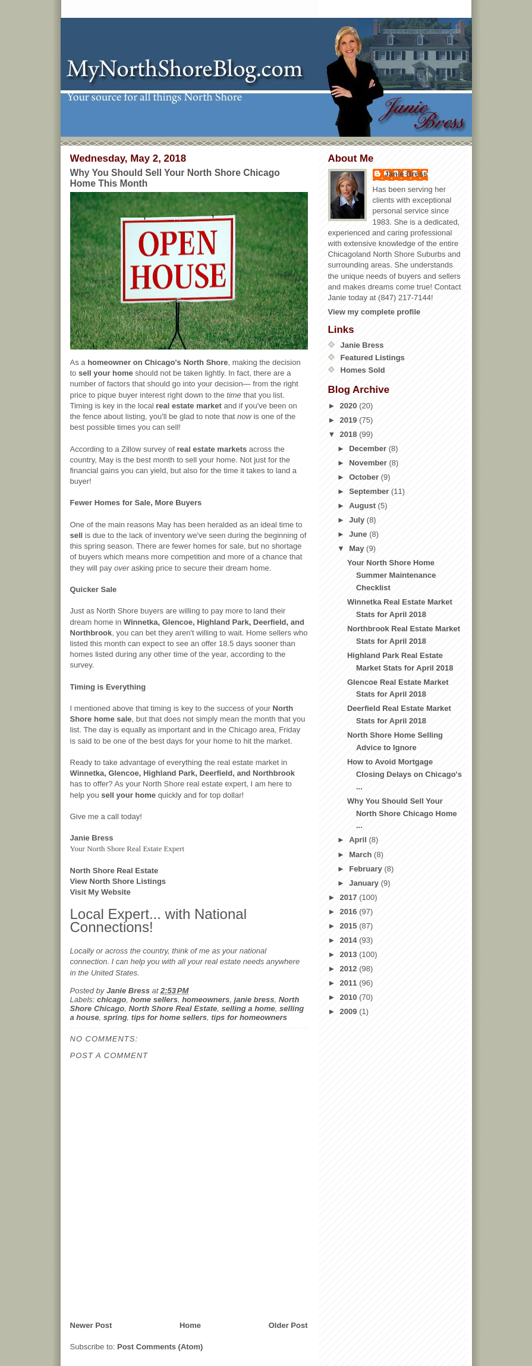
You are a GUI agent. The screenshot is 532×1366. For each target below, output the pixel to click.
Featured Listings (373, 357)
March (361, 854)
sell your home (105, 373)
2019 (350, 420)
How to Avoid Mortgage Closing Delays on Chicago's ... (404, 774)
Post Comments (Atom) (160, 1346)
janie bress (254, 999)
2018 (350, 434)
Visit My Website (100, 891)
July (358, 519)
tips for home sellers (169, 1017)
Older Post (288, 1325)
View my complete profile (374, 311)
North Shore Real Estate (172, 1008)
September (370, 491)
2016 (350, 911)
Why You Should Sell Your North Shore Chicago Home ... (402, 813)
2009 (350, 1011)
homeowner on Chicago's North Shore (157, 362)
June (359, 534)
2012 (350, 968)
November (369, 462)
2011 (350, 982)
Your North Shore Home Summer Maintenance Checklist (391, 575)
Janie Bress (406, 173)
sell (76, 535)
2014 (350, 940)
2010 (350, 997)
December (368, 448)
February (366, 868)
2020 (350, 405)
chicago (111, 999)
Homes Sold (363, 370)
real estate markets (212, 449)
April (359, 839)
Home (190, 1325)
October (364, 477)
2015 (350, 925)
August (363, 505)
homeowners (205, 999)
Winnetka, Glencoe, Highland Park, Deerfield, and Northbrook (182, 773)
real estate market (189, 405)
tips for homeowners (249, 1017)
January (364, 883)
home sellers (154, 999)
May (357, 548)
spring (115, 1017)
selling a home (248, 1008)
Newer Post (91, 1325)
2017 (350, 897)
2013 (350, 954)
